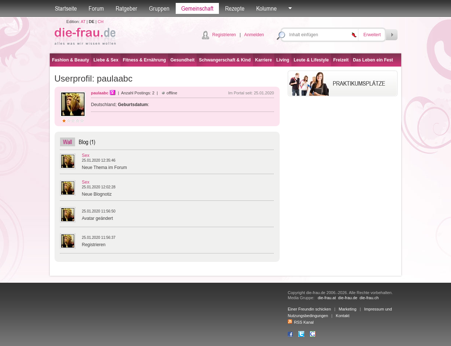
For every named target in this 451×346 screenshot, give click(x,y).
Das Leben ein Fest (373, 60)
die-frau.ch (369, 298)
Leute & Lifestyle (311, 60)
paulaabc (100, 93)
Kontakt (342, 315)
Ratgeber (126, 8)
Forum (96, 8)
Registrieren (224, 34)
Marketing (347, 309)
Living (282, 60)
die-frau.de (348, 298)
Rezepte (235, 8)
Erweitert (372, 34)
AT (83, 21)
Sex (86, 155)
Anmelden (254, 34)
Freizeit (340, 60)
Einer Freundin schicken (309, 309)
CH (101, 21)
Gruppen (159, 8)
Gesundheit (182, 60)
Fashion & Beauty (70, 60)
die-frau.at (327, 298)
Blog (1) (87, 142)
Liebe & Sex (105, 60)
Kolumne (266, 8)
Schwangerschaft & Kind (224, 60)
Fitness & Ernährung (144, 60)
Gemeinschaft (197, 8)
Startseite (66, 8)
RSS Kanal (301, 322)
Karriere (263, 60)
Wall (67, 142)
